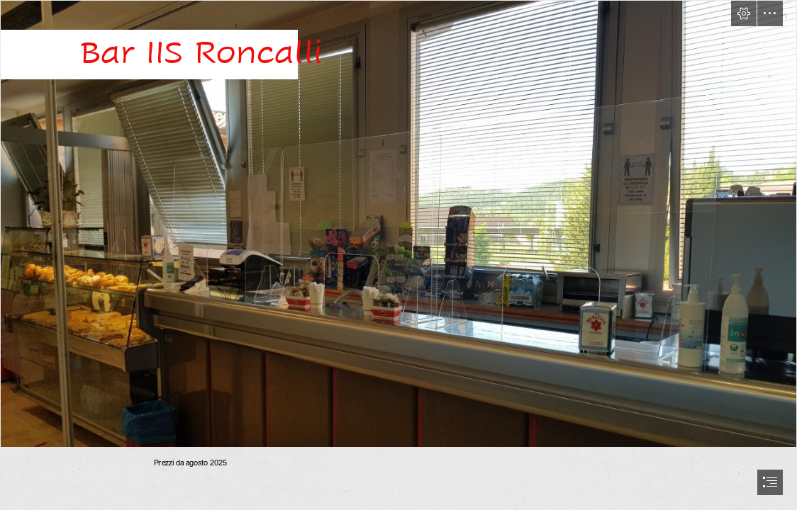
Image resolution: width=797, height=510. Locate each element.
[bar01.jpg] (398, 224)
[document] (398, 255)
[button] (744, 13)
